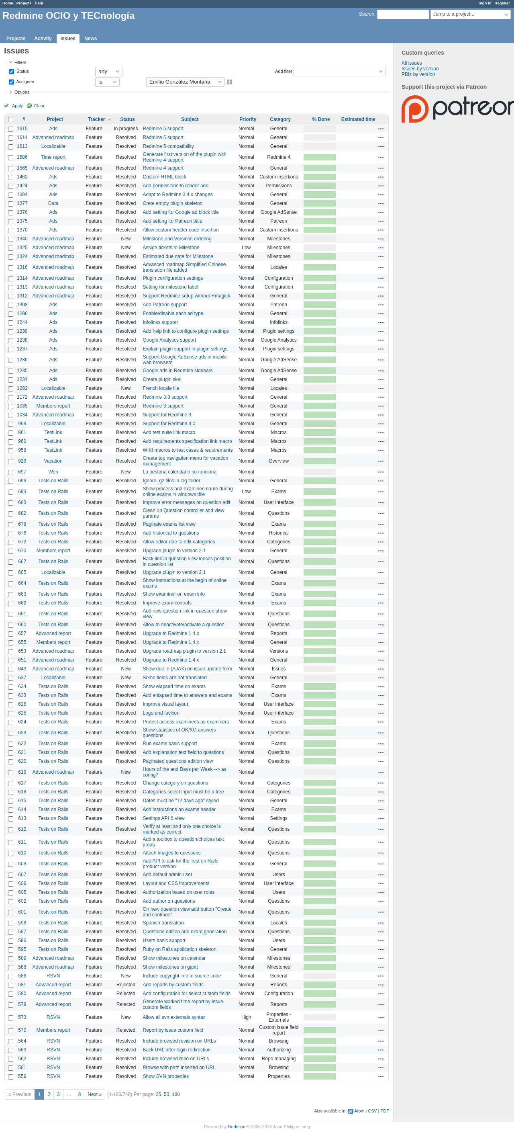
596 (22, 940)
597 (22, 931)
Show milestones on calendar (174, 958)
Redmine (236, 1126)
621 (22, 752)
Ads (53, 128)
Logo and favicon (161, 713)
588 (22, 967)
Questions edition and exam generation (185, 931)
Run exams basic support (170, 743)
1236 (22, 360)
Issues (68, 38)
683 (22, 502)
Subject (189, 119)
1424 (22, 185)
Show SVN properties (166, 1076)
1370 (22, 230)
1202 (22, 388)
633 (22, 695)
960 (22, 441)
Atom (359, 1110)
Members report (53, 406)
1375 (22, 221)
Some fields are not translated (175, 677)
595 (22, 949)
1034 (22, 415)
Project (55, 119)
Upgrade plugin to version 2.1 (174, 550)
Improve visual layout (165, 704)
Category (280, 119)
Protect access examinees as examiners (186, 722)
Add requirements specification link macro (187, 441)
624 (22, 722)
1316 (22, 267)
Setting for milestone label (170, 287)
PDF (384, 1110)
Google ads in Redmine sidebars (178, 370)
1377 (22, 203)
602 (22, 901)
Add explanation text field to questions (183, 752)
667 (22, 561)
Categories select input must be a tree (183, 792)
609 (22, 864)
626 (22, 704)
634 (22, 686)
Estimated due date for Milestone (178, 256)
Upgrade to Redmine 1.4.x (171, 633)
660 (22, 624)
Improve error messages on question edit (186, 502)
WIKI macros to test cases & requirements (188, 450)
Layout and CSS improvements (176, 883)
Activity (42, 38)
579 (22, 1004)
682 (22, 513)
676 (22, 533)
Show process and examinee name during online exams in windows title (188, 491)
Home (7, 3)
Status (22, 70)
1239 (22, 331)
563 (22, 1050)
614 (22, 809)
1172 (22, 397)
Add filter (283, 70)
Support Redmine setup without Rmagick (186, 296)
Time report (53, 157)
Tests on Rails (53, 481)
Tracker (96, 119)
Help (39, 3)
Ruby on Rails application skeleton (179, 949)
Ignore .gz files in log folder (171, 481)
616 (22, 792)
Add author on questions (169, 901)
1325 (22, 247)
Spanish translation (163, 923)
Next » (95, 1094)
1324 (22, 256)
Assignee (24, 81)
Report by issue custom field (173, 1030)
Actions (381, 128)
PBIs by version (418, 74)
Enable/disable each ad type (173, 313)
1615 (22, 128)
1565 (22, 168)
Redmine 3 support (163, 406)
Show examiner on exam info (174, 594)
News (90, 38)
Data (53, 203)
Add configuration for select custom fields (187, 993)
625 (22, 713)
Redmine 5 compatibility (168, 146)
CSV (372, 1110)
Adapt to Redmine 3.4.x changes (178, 194)
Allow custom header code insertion (181, 230)
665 (22, 572)
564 (22, 1041)
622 (22, 743)
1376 (22, 212)
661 (22, 614)
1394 (22, 194)
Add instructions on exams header (179, 809)
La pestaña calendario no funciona (179, 472)
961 (22, 432)
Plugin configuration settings (173, 278)
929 (22, 461)
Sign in (485, 3)
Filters (20, 62)
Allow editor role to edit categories (179, 542)
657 (22, 633)
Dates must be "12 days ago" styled (181, 800)
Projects (24, 3)
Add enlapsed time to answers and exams (188, 695)
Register (502, 3)
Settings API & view (164, 818)
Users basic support (164, 940)
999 (22, 423)
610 (22, 853)
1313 (22, 287)
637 (22, 677)
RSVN (53, 976)
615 (22, 800)
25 (158, 1094)
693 (22, 491)
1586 (22, 157)
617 (22, 783)
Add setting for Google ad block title (181, 212)
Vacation (53, 461)
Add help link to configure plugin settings (186, 331)
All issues (412, 63)
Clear (39, 105)
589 (22, 958)
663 (22, 594)
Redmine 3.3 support (165, 397)
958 (22, 450)
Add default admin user (167, 874)
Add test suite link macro (169, 432)
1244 (22, 322)
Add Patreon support (165, 304)
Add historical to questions (171, 533)
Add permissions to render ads (175, 185)
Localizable (53, 146)
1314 (22, 278)
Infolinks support (160, 322)
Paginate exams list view (169, 524)
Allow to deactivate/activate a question (183, 624)
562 (22, 1058)
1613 (22, 146)
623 (22, 733)
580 (22, 993)
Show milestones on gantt (170, 967)
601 (22, 912)
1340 (22, 239)
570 (22, 1030)
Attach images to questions (172, 853)
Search (366, 14)
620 (22, 761)
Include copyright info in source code (182, 976)
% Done (321, 119)
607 (22, 874)
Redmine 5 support (163, 128)
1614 (22, 137)
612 (22, 829)
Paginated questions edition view (178, 761)
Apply (17, 105)
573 (22, 1017)
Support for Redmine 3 (167, 415)
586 (22, 976)
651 (22, 660)
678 (22, 524)
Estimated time (358, 119)
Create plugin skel (162, 379)
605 (22, 892)
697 (22, 472)
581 (22, 985)
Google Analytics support (169, 340)
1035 (22, 406)
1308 (22, 304)
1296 (22, 313)
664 (22, 583)
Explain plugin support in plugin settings (185, 349)
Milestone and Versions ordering (177, 239)
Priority (247, 119)
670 (22, 550)
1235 (22, 370)
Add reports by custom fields (173, 985)
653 (22, 651)
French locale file (161, 388)
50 (166, 1094)
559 (22, 1076)
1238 (22, 340)
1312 (22, 296)
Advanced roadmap (53, 137)
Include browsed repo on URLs (176, 1058)
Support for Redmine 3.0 (169, 423)
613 (22, 818)
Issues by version (420, 69)
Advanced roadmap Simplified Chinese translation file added (184, 267)
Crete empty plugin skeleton (173, 203)
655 (22, 642)
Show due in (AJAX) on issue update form (188, 669)
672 (22, 542)
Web (53, 472)
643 (22, 669)
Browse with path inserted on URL (179, 1067)
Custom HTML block (164, 177)
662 (22, 603)
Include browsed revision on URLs (179, 1041)
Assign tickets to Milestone (171, 247)
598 (22, 923)
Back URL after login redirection (177, 1050)
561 (22, 1067)
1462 (22, 177)
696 (22, 481)
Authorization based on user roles (179, 892)
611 (22, 842)
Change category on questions (175, 783)
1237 (22, 349)
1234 (22, 379)
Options (21, 92)
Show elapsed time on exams (174, 686)
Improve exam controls (167, 603)
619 (22, 772)
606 (22, 883)
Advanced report (53, 633)
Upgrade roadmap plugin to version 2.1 (184, 651)
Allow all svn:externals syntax (174, 1017)
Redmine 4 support (163, 168)
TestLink (53, 432)
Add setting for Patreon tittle (172, 221)
